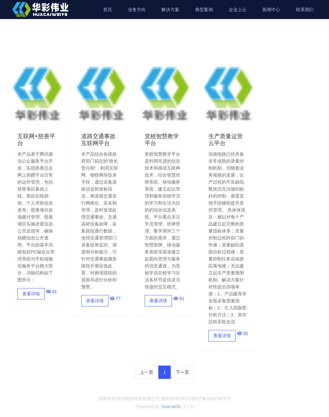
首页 (107, 9)
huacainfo (171, 406)
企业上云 (238, 9)
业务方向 (137, 9)
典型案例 (204, 9)
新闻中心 (271, 9)
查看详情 (31, 293)
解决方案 (170, 9)
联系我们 (305, 9)
